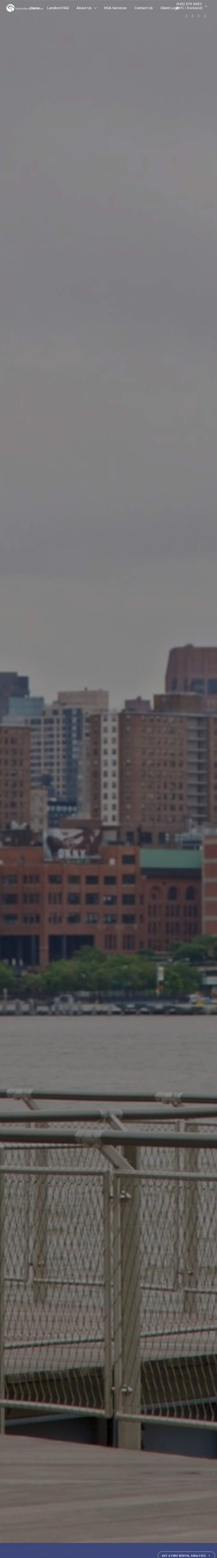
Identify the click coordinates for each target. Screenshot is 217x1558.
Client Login (170, 8)
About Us (86, 8)
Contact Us (143, 8)
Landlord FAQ (58, 8)
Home (35, 8)
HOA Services (115, 8)
